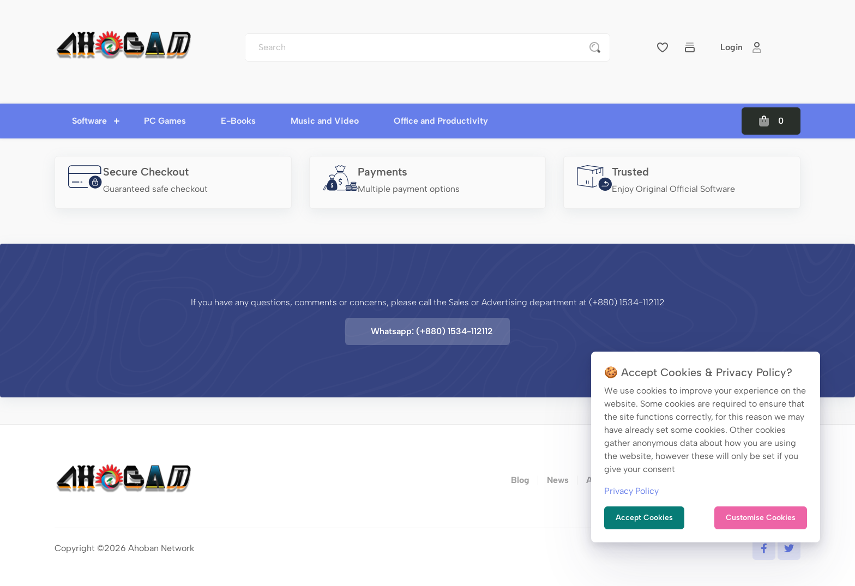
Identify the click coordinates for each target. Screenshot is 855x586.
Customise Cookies (761, 517)
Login (741, 47)
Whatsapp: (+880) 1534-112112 (432, 331)
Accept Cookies (644, 517)
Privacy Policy (631, 491)
